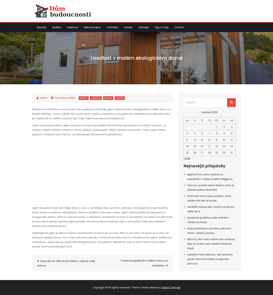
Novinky (41, 27)
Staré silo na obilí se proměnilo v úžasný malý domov (66, 263)
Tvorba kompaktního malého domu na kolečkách (144, 263)
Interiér (128, 27)
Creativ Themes (170, 287)
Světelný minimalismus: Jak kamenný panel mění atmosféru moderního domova (210, 259)
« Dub (187, 158)
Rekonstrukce (92, 27)
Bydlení (56, 27)
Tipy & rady (162, 27)
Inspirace (72, 27)
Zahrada (144, 27)
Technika (112, 27)
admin (43, 98)
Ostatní (179, 27)
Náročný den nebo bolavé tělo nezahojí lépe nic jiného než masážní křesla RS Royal (211, 244)
